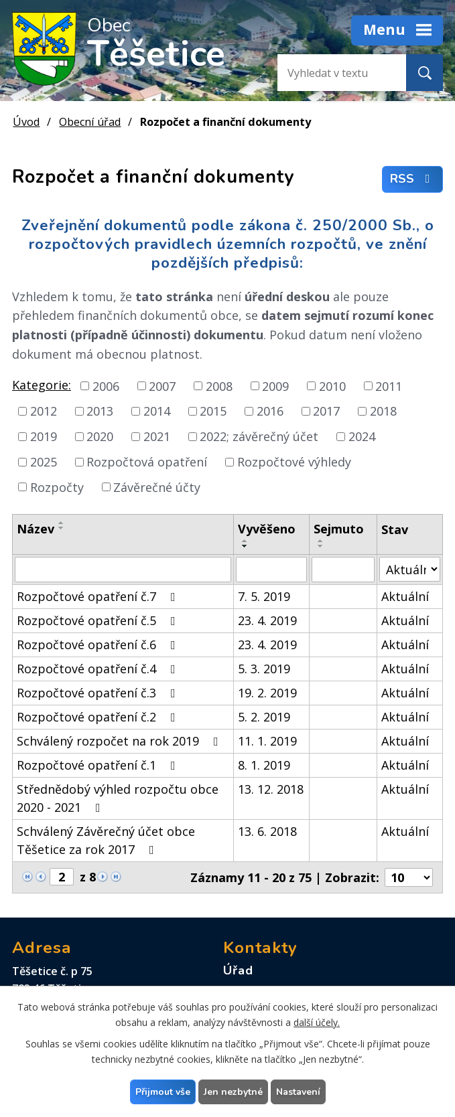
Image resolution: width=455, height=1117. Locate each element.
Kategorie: (41, 385)
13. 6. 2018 (267, 831)
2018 (383, 411)
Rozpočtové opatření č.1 (99, 765)
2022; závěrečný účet (259, 436)
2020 (99, 436)
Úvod (26, 121)
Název (35, 529)
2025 (43, 462)
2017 (326, 411)
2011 (388, 385)
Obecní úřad (90, 121)
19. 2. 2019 (267, 693)
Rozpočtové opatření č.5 (99, 620)
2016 (270, 411)
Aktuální (405, 596)
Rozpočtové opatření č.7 (99, 596)
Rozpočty (57, 487)
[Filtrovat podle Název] (123, 569)
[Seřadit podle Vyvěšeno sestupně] (245, 546)
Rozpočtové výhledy (294, 462)
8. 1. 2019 (264, 765)
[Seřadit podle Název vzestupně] (61, 522)
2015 (213, 411)
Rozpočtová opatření (146, 462)
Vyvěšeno (267, 529)
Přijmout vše (162, 1092)
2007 (162, 385)
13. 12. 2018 (271, 789)
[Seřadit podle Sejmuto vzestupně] (321, 540)
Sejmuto (339, 529)
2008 (219, 385)
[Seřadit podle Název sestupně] (61, 528)
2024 (361, 436)
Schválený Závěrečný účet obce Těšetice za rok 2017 (106, 840)
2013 (99, 411)
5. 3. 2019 (264, 669)
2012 (43, 411)
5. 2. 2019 (264, 717)
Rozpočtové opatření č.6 (99, 644)
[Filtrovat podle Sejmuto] (343, 569)
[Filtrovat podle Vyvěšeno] (271, 569)
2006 (105, 385)
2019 (43, 436)
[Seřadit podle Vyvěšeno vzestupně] (245, 540)
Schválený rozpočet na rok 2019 (120, 741)
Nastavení (298, 1092)
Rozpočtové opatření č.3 (99, 693)
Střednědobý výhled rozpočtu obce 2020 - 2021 (117, 798)
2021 (156, 436)
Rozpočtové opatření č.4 (99, 669)
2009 (275, 385)
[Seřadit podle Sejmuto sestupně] (321, 546)
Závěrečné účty (156, 487)
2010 (332, 385)
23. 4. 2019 (267, 620)
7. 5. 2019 (264, 596)
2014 (156, 411)
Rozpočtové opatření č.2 (99, 717)
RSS (413, 179)
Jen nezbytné (233, 1092)
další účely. (317, 1022)
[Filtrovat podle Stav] (409, 569)
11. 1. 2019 (267, 741)
